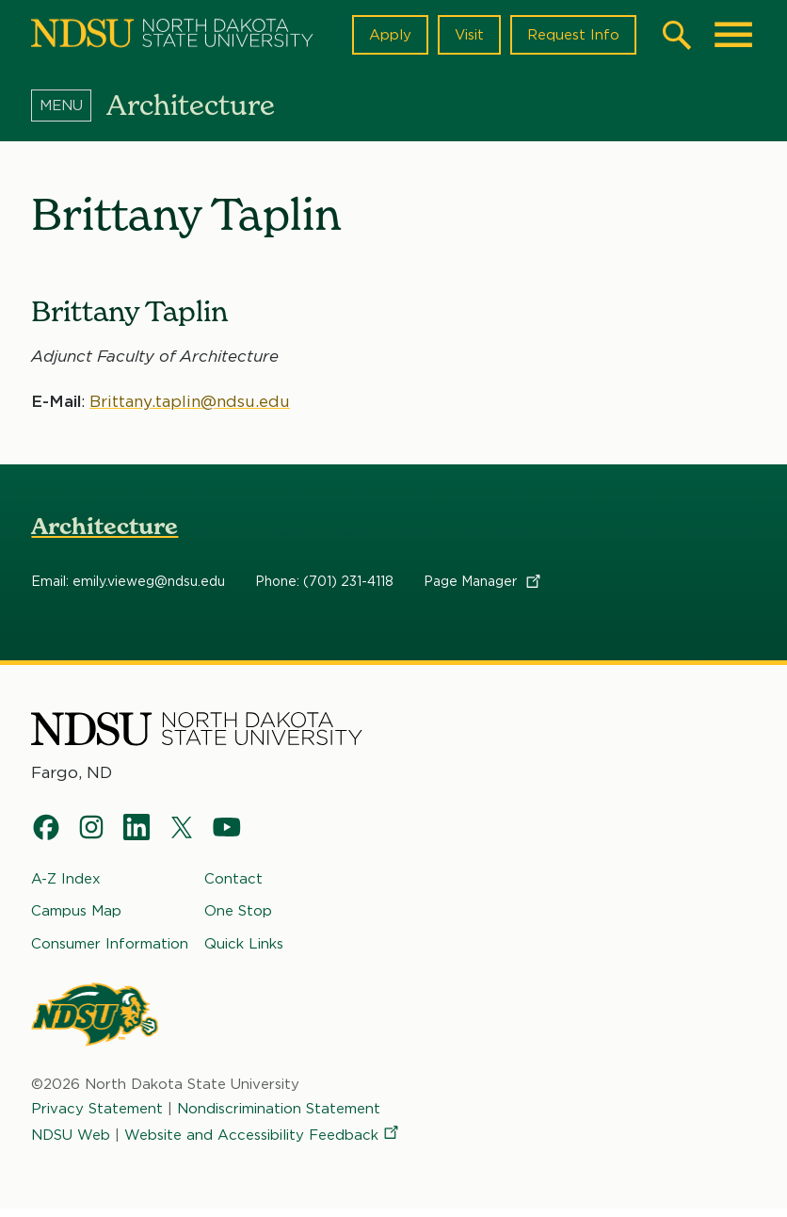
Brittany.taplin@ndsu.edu (189, 408)
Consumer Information (109, 951)
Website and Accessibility (262, 1142)
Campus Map (76, 918)
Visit (469, 38)
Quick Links (243, 951)
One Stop (238, 918)
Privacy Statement (97, 1116)
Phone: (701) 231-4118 (324, 589)
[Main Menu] (733, 38)
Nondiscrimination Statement (278, 1116)
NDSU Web (70, 1142)
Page (483, 589)
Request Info (573, 38)
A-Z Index (66, 886)
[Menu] (68, 112)
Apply (390, 38)
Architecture (104, 534)
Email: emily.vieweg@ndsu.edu (128, 589)
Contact (233, 886)
